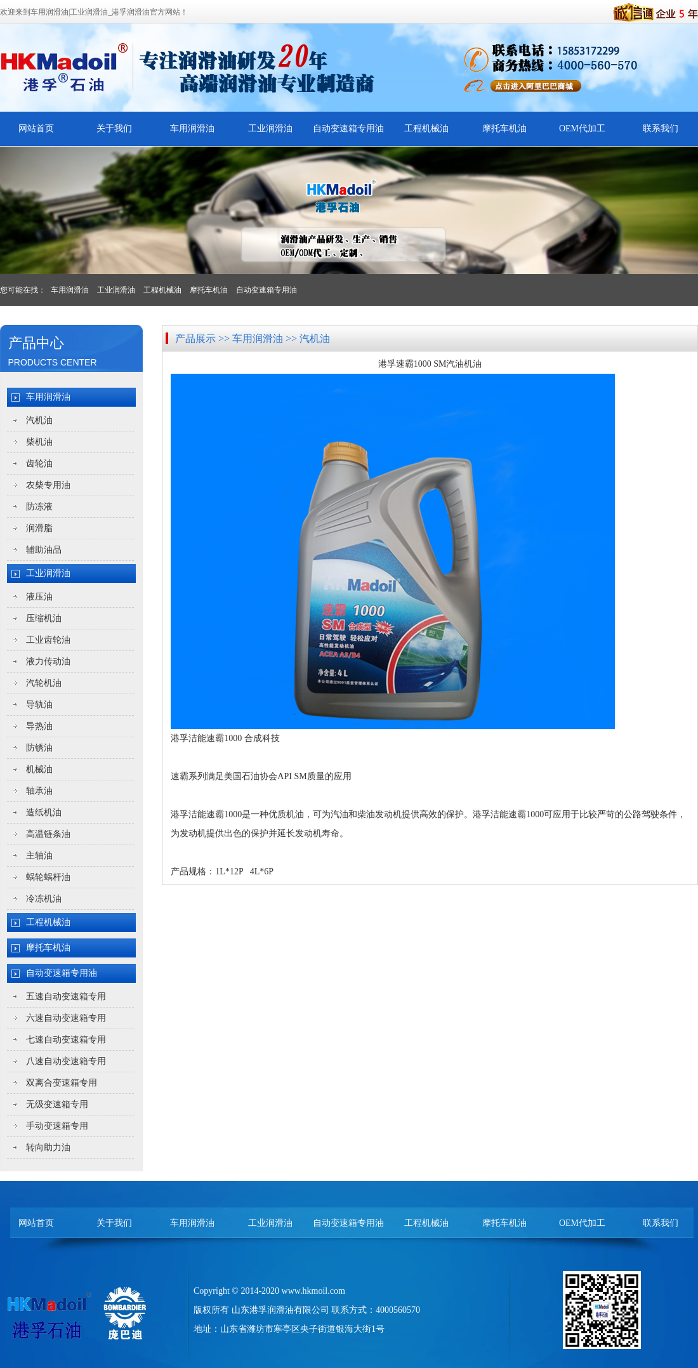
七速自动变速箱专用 (66, 1039)
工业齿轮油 (48, 640)
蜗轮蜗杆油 (48, 877)
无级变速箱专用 (57, 1104)
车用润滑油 (192, 128)
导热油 (39, 726)
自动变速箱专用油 (348, 128)
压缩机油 (44, 618)
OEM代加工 (582, 128)
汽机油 (39, 420)
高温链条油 (48, 834)
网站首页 (36, 128)
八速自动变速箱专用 (66, 1061)
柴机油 (39, 442)
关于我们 (114, 128)
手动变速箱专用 (57, 1126)
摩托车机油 (504, 128)
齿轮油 (39, 463)
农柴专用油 (48, 485)
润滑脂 (39, 528)
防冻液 (39, 506)
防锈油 (39, 748)
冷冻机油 (44, 899)
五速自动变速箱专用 (66, 996)
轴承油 (39, 791)
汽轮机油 (44, 683)
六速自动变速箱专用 (66, 1018)
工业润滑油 (270, 128)
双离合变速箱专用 (61, 1083)
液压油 (39, 597)
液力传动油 (48, 661)
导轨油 (39, 704)
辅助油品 (44, 550)
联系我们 (660, 128)
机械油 (39, 769)
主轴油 (39, 855)
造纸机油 (44, 812)
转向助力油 (48, 1147)
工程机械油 (426, 128)
